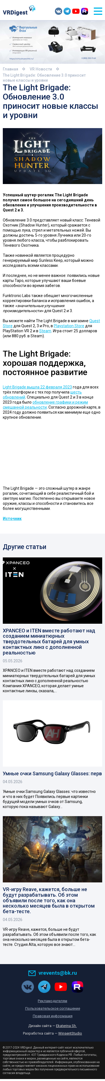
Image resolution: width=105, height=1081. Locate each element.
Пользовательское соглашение (52, 1010)
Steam (45, 331)
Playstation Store (69, 326)
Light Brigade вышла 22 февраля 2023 (37, 387)
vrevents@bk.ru (52, 974)
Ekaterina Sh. (66, 1028)
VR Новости (41, 69)
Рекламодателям (52, 1003)
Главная (10, 69)
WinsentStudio (70, 1035)
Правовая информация (53, 1018)
